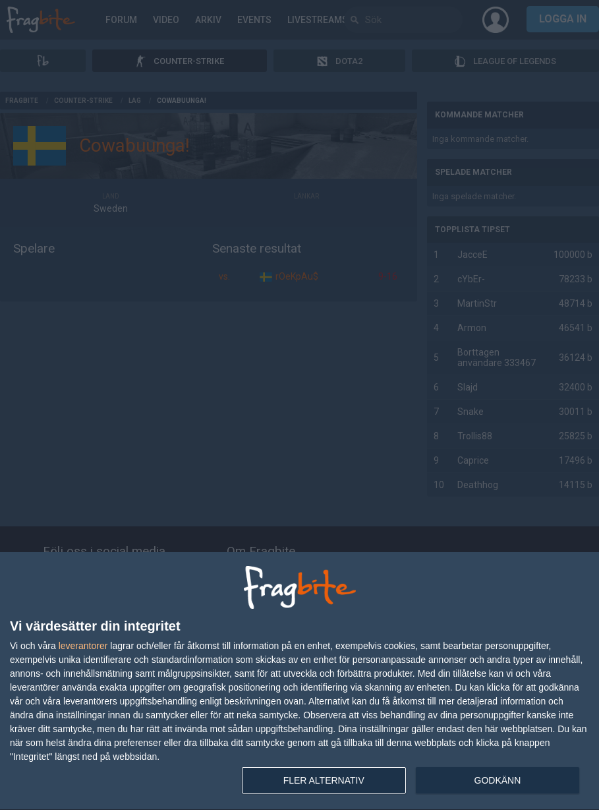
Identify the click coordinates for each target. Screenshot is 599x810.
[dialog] (299, 681)
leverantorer (83, 645)
